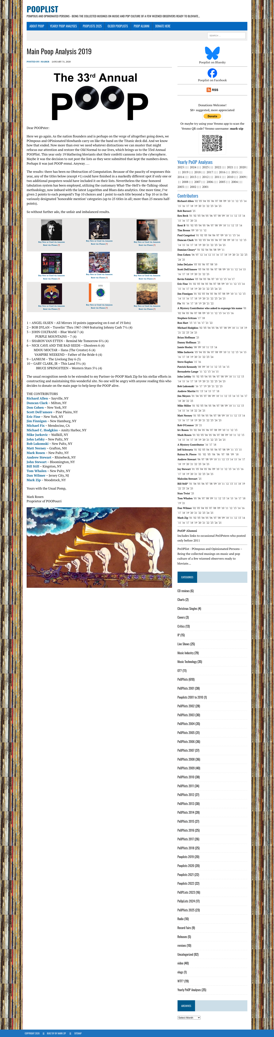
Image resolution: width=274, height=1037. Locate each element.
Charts (181, 599)
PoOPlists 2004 (186, 724)
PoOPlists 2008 (186, 759)
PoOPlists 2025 (90, 26)
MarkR (43, 61)
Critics (181, 626)
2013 (193, 177)
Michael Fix (34, 426)
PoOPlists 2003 (186, 715)
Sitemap (77, 1033)
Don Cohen (33, 407)
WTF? (181, 981)
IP (179, 635)
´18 (192, 206)
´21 (204, 206)
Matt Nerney (34, 448)
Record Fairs (185, 928)
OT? (180, 670)
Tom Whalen (35, 471)
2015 (235, 172)
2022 (218, 167)
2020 (243, 167)
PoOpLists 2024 (187, 901)
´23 (212, 206)
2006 (210, 182)
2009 (243, 177)
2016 (223, 172)
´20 (200, 206)
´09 (225, 201)
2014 (181, 177)
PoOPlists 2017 (186, 839)
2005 (223, 182)
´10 (229, 201)
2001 (206, 187)
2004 (235, 182)
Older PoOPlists (116, 26)
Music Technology (187, 662)
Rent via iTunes (49, 245)
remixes (182, 945)
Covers (182, 617)
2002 (193, 187)
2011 (218, 177)
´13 (241, 201)
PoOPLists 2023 (187, 892)
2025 (181, 167)
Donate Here (161, 26)
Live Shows (184, 644)
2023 (206, 167)
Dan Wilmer (34, 475)
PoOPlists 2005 (186, 733)
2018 (198, 172)
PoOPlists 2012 (186, 795)
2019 (185, 172)
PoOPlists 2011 (186, 786)
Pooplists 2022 (186, 883)
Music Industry (186, 653)
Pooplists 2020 (186, 866)
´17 (188, 206)
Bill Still (31, 466)
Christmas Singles (188, 608)
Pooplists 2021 (186, 874)
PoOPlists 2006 (186, 741)
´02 (196, 201)
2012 (206, 177)
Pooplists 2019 (186, 857)
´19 (196, 206)
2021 (231, 167)
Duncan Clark (35, 403)
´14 (245, 201)
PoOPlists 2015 (186, 821)
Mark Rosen (34, 453)
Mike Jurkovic (35, 434)
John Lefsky (34, 439)
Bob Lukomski (36, 444)
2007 (198, 182)
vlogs (181, 972)
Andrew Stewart (37, 457)
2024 (193, 167)
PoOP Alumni (139, 26)
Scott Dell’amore (37, 412)
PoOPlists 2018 (186, 848)
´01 (191, 216)
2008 (185, 182)
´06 (213, 201)
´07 (217, 201)
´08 (221, 201)
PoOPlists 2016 (186, 830)
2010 (231, 177)
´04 (205, 201)
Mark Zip (32, 480)
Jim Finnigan (35, 421)
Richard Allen (35, 398)
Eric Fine (31, 416)
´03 (200, 201)
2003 (181, 187)
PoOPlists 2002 (186, 706)
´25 (220, 206)
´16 (184, 206)
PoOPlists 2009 (186, 768)
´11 (233, 201)
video (181, 963)
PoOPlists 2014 (186, 812)
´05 (209, 201)
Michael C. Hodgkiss (40, 430)
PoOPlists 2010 (186, 777)
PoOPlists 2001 (186, 688)
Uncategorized (186, 954)
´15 (180, 206)
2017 (210, 172)
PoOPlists (183, 679)
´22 (208, 206)
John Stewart (35, 462)
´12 (237, 201)
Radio (181, 919)
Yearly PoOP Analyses (61, 26)
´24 (216, 206)
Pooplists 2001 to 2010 (191, 697)
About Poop (35, 26)
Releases (183, 936)
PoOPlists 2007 (186, 750)
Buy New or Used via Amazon (50, 242)
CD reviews (184, 591)
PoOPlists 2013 (186, 803)
